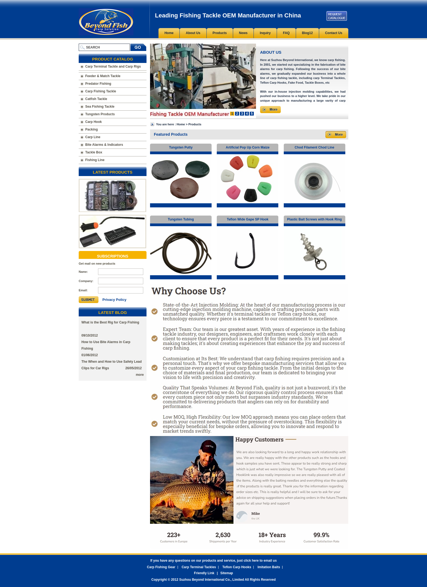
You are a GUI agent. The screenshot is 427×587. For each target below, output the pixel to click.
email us (270, 560)
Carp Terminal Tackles (199, 567)
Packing (91, 129)
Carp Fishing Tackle (100, 91)
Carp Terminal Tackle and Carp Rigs (113, 66)
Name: (83, 271)
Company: (86, 281)
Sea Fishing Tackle (99, 106)
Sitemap (226, 573)
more (140, 375)
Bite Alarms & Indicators (104, 145)
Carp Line (92, 137)
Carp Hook (93, 122)
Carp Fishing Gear (161, 567)
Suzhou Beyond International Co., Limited (212, 580)
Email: (83, 290)
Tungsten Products (100, 114)
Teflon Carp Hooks (236, 567)
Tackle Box (93, 152)
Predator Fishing (98, 84)
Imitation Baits (269, 567)
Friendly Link (204, 573)
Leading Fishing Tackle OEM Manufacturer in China (106, 21)
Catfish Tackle (96, 99)
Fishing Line (95, 160)
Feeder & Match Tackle (102, 76)
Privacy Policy (114, 300)
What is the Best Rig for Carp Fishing (110, 322)
